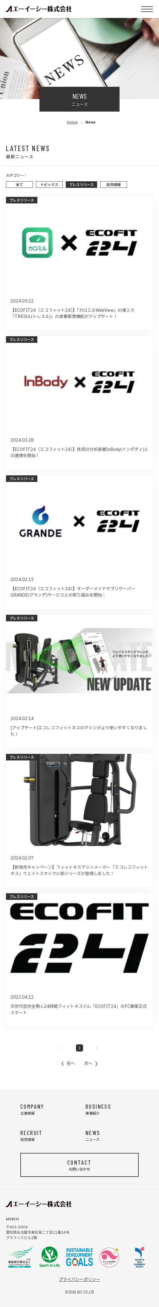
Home (72, 122)
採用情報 (113, 185)
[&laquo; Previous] (68, 1063)
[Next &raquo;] (90, 1063)
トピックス (49, 185)
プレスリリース (81, 185)
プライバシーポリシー (79, 1279)
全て (19, 185)
